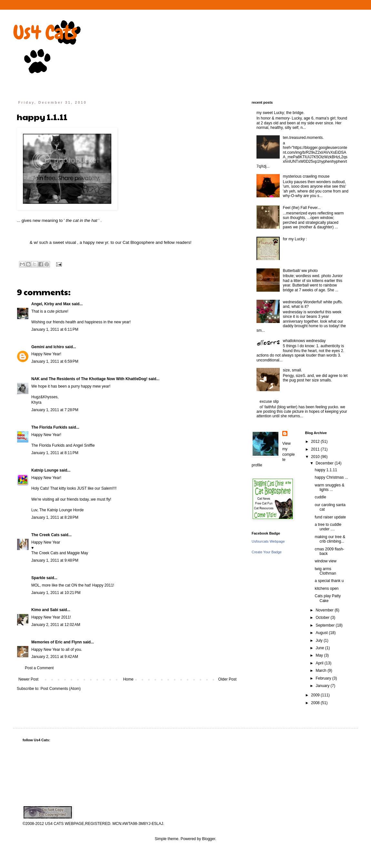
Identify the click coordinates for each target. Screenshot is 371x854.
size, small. (292, 370)
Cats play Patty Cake (328, 598)
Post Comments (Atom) (60, 688)
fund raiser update (330, 517)
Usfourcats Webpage (268, 541)
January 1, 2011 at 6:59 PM (54, 361)
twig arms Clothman (325, 571)
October (323, 617)
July (320, 640)
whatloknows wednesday (304, 340)
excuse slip (269, 401)
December (325, 463)
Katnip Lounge (44, 470)
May (320, 655)
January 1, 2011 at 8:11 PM (54, 453)
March (321, 670)
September (326, 625)
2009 (316, 695)
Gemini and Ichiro (47, 347)
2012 (316, 441)
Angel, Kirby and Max (51, 304)
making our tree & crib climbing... (330, 539)
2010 (316, 456)
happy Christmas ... (331, 477)
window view (325, 561)
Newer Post (28, 679)
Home (128, 679)
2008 (316, 703)
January (323, 685)
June (320, 648)
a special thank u (329, 580)
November (325, 610)
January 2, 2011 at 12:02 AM (55, 624)
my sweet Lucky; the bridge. (280, 112)
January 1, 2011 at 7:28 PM (54, 410)
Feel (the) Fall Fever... (302, 207)
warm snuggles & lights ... (329, 487)
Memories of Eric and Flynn (56, 642)
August (322, 632)
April (320, 663)
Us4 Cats (45, 32)
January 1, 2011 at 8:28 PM (54, 517)
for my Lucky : (295, 239)
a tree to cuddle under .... (328, 526)
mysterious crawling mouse (306, 176)
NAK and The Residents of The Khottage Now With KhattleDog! (89, 379)
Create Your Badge (267, 552)
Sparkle (38, 578)
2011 (316, 449)
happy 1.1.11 (326, 470)
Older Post (227, 679)
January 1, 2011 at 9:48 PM (54, 560)
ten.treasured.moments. (303, 137)
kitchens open (326, 588)
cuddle (320, 497)
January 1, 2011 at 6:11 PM (54, 329)
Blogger (208, 839)
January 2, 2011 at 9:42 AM (54, 656)
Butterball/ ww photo (300, 270)
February (324, 678)
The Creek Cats (45, 535)
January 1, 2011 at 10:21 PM (55, 592)
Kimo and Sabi (44, 610)
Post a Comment (39, 668)
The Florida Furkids (49, 427)
